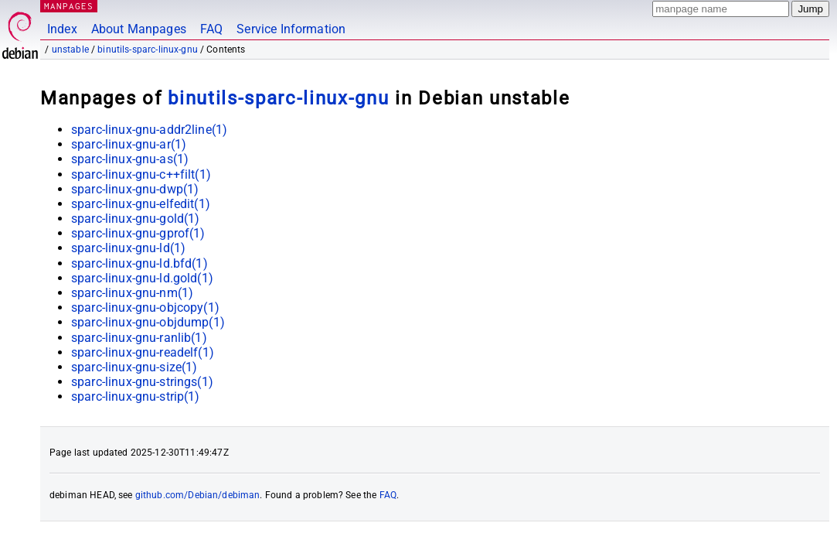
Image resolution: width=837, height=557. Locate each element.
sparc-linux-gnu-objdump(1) (148, 322)
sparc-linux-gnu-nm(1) (132, 292)
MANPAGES (69, 6)
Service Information (290, 29)
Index (62, 29)
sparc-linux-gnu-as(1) (130, 159)
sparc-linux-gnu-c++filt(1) (141, 174)
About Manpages (138, 29)
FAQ (211, 29)
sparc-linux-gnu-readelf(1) (142, 352)
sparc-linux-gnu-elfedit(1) (140, 203)
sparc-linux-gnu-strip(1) (135, 396)
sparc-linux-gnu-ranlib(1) (139, 337)
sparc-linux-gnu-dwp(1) (135, 189)
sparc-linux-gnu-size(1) (134, 367)
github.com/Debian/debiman (197, 495)
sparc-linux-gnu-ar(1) (128, 144)
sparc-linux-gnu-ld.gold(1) (142, 278)
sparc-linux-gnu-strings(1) (142, 381)
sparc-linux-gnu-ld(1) (128, 248)
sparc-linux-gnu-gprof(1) (138, 233)
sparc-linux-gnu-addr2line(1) (149, 129)
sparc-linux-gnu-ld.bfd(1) (139, 263)
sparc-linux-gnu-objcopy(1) (145, 307)
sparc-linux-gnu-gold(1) (135, 218)
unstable (70, 49)
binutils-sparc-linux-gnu (147, 49)
